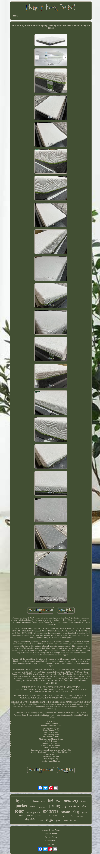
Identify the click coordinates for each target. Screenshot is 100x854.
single (50, 820)
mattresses (80, 816)
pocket (21, 805)
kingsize (63, 816)
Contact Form (51, 833)
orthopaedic (33, 812)
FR (53, 844)
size (84, 806)
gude (58, 821)
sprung (54, 805)
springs (71, 816)
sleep (21, 815)
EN (49, 844)
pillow (38, 816)
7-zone (65, 821)
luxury (73, 820)
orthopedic (47, 816)
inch (83, 801)
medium (74, 806)
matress (33, 806)
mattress (50, 811)
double (30, 819)
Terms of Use (50, 841)
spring (65, 812)
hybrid (20, 801)
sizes (29, 802)
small (55, 815)
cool (43, 801)
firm (36, 801)
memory (71, 800)
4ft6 (50, 801)
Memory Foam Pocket (51, 830)
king (75, 811)
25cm (58, 801)
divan (30, 816)
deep (64, 807)
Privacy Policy (51, 837)
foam (20, 811)
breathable (42, 807)
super (40, 820)
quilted (84, 813)
